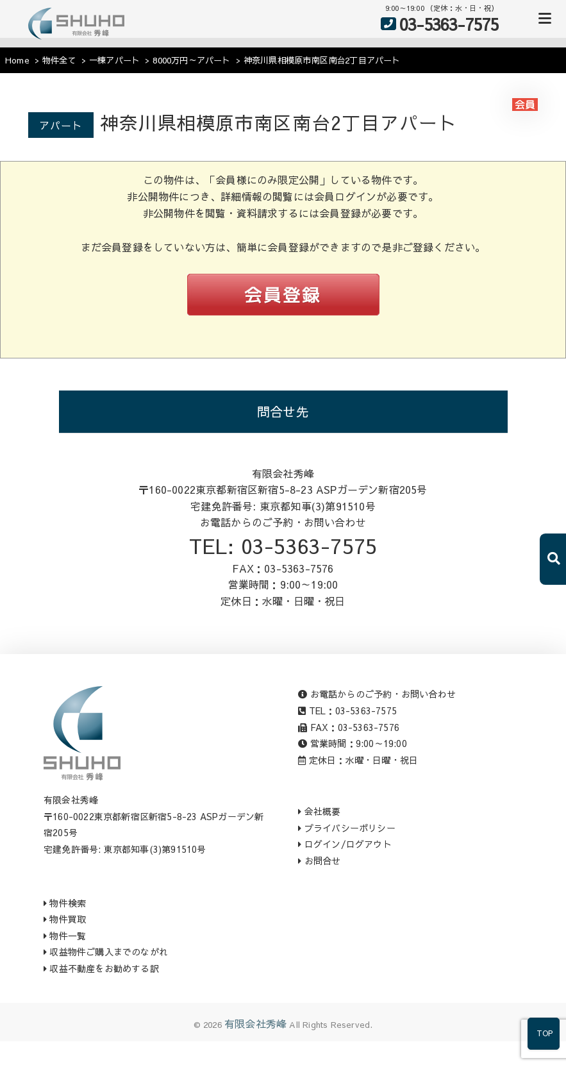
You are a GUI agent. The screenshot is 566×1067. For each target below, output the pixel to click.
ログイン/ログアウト (344, 843)
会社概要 (319, 811)
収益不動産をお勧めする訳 (101, 968)
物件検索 (65, 902)
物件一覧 (65, 935)
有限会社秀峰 (255, 1023)
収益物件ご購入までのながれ (106, 951)
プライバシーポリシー (346, 827)
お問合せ (319, 860)
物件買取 (65, 918)
